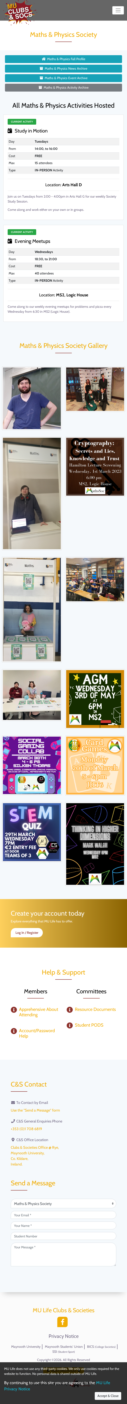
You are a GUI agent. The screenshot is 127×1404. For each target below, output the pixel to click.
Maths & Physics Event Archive (63, 78)
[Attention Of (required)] (63, 1203)
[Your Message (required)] (63, 1254)
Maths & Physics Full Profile (63, 59)
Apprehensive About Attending (38, 1012)
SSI (63, 1352)
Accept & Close (108, 1396)
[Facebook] (63, 1323)
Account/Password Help (37, 1033)
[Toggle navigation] (118, 10)
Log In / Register (27, 933)
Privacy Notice (64, 1336)
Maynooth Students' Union (64, 1347)
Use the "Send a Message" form (35, 1110)
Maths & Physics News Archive (63, 68)
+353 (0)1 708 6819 (26, 1129)
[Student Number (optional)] (63, 1236)
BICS (101, 1347)
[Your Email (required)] (63, 1215)
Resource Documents (95, 1009)
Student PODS (89, 1025)
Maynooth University (26, 1347)
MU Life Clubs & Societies (64, 1310)
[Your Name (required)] (63, 1225)
